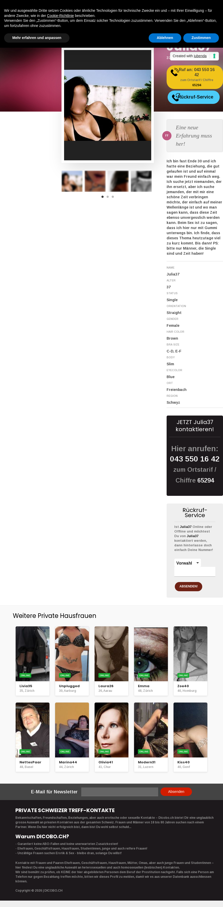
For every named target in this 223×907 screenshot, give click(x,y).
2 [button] (108, 198)
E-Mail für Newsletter (54, 790)
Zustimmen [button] (201, 38)
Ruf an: (199, 79)
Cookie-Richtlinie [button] (60, 16)
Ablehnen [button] (165, 38)
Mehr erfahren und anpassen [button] (36, 38)
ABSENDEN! (194, 585)
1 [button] (103, 198)
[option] (72, 181)
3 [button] (114, 198)
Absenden (176, 790)
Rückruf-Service (200, 99)
